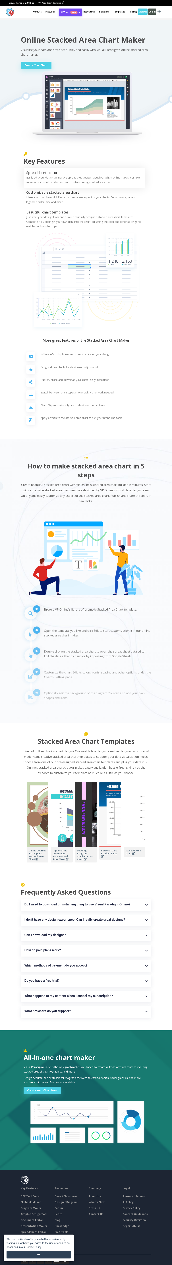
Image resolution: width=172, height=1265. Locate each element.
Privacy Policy (131, 1208)
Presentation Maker (34, 1226)
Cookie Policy (33, 1247)
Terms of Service (134, 1196)
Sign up (143, 11)
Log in (152, 11)
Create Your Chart (36, 65)
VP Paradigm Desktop (51, 2)
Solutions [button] (105, 11)
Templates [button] (120, 11)
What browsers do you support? (47, 1011)
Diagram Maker (31, 1208)
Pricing (133, 11)
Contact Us (96, 1214)
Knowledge (62, 1226)
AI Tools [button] (70, 12)
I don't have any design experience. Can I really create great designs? (74, 919)
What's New (97, 1202)
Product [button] (37, 11)
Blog (58, 1220)
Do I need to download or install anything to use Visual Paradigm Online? (77, 904)
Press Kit (94, 1208)
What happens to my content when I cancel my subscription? (68, 996)
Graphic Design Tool (34, 1214)
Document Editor (32, 1220)
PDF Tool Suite (30, 1196)
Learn (58, 1214)
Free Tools (61, 1232)
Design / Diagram (66, 1202)
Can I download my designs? (45, 935)
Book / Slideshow (66, 1196)
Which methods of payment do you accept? (55, 965)
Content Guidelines (135, 1214)
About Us (95, 1196)
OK (38, 1254)
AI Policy (128, 1202)
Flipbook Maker (31, 1202)
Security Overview (134, 1220)
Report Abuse (131, 1226)
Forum (59, 1208)
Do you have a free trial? (42, 980)
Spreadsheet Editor (33, 1232)
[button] (51, 12)
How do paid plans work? (42, 950)
